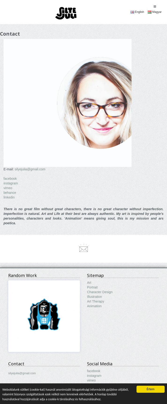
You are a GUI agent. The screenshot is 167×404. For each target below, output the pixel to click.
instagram (11, 183)
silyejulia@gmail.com (30, 169)
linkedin (9, 197)
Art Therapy (95, 301)
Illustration (94, 297)
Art (89, 282)
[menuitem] (137, 12)
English (137, 12)
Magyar (155, 12)
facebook (10, 178)
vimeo (8, 188)
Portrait (92, 287)
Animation (94, 306)
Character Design (100, 292)
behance (10, 193)
